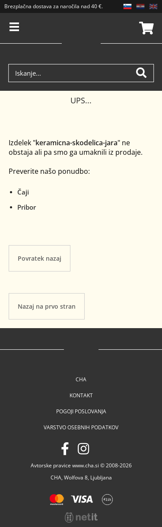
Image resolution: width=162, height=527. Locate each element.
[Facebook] (65, 448)
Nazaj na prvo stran (47, 306)
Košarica (145, 28)
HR (140, 6)
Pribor (26, 207)
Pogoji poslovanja (81, 411)
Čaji (23, 192)
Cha (81, 379)
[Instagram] (83, 448)
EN (153, 6)
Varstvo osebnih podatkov (81, 427)
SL (127, 6)
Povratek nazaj (39, 258)
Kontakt (81, 395)
